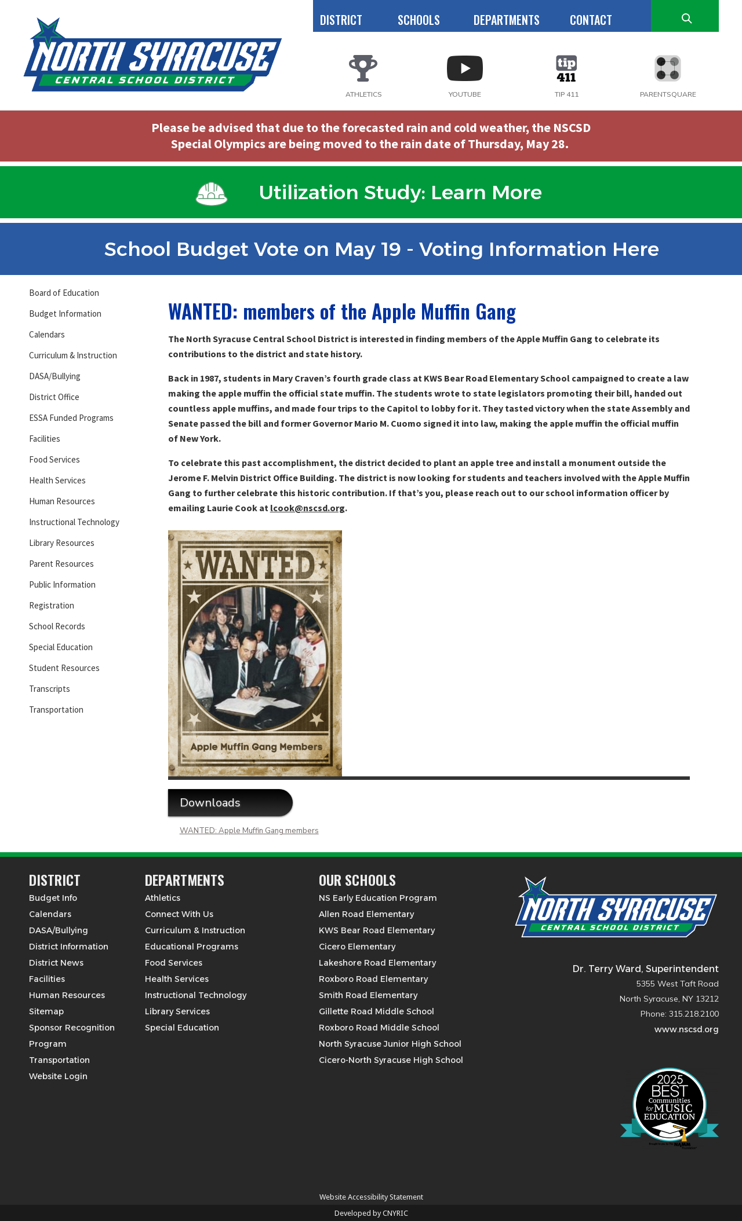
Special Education (61, 646)
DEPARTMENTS (507, 19)
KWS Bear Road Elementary (377, 930)
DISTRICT (341, 19)
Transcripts (49, 688)
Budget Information (65, 313)
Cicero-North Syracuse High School (391, 1060)
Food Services (54, 459)
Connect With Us (179, 914)
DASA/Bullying (55, 376)
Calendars (47, 334)
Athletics (162, 898)
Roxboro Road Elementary (373, 979)
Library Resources (61, 542)
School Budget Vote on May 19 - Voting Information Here (368, 249)
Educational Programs (191, 946)
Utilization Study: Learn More (368, 192)
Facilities (44, 438)
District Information (68, 946)
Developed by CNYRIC (371, 1213)
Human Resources (62, 501)
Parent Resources (61, 563)
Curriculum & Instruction (73, 355)
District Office (54, 396)
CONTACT (591, 19)
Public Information (62, 584)
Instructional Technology (74, 521)
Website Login (58, 1076)
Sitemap (46, 1011)
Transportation (56, 709)
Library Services (177, 1011)
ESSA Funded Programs (71, 417)
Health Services (57, 480)
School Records (57, 626)
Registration (51, 605)
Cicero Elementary (357, 946)
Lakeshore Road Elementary (377, 963)
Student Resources (64, 667)
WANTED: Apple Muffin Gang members (249, 831)
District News (56, 963)
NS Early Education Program (378, 898)
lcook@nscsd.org (307, 508)
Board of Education (64, 292)
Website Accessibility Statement (371, 1197)
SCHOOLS (419, 19)
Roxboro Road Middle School (379, 1027)
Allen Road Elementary (366, 914)
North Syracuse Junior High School (390, 1044)
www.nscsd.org (686, 1029)
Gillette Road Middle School (376, 1011)
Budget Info (53, 898)
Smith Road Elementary (368, 995)
